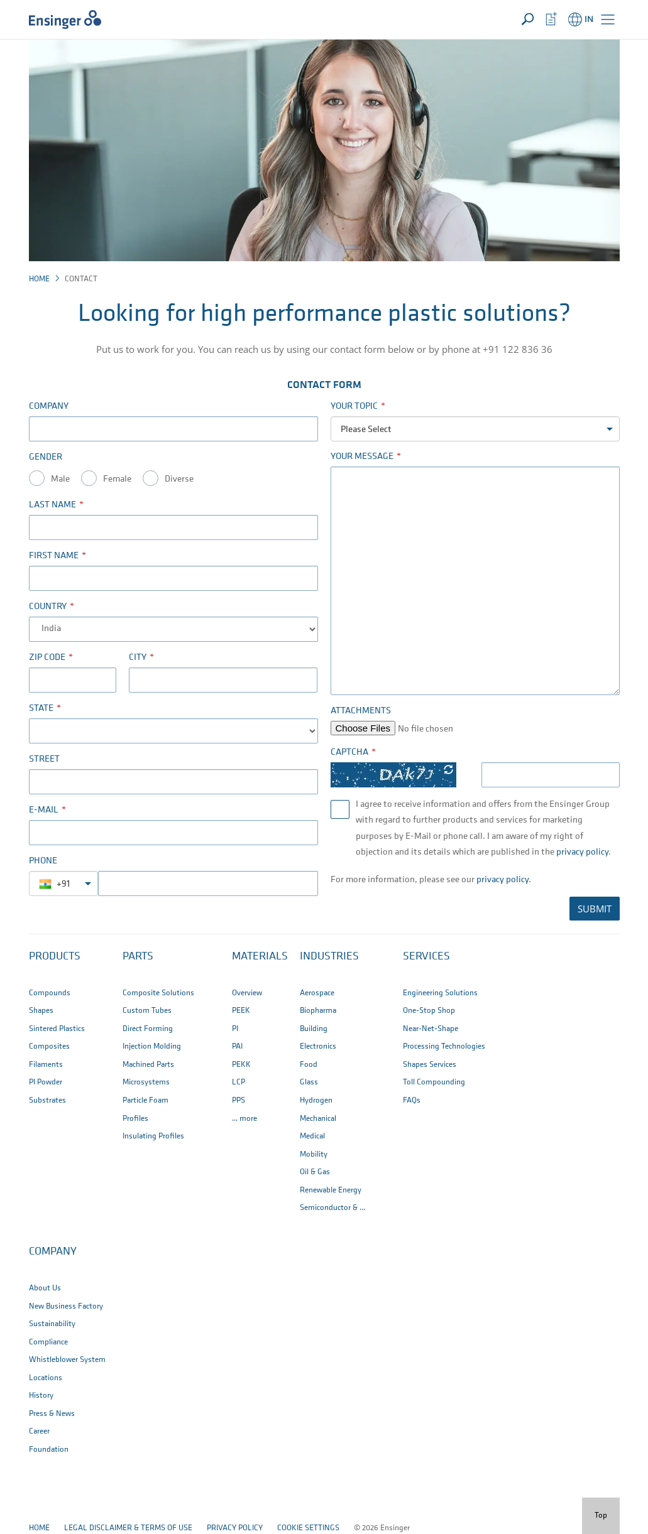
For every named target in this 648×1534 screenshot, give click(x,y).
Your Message (362, 457)
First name (54, 556)
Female (117, 479)
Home (39, 279)
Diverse (179, 479)
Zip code (47, 657)
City (137, 657)
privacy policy (582, 852)
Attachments (361, 711)
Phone (43, 861)
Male (60, 479)
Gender (45, 457)
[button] (607, 19)
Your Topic (354, 406)
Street (44, 759)
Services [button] (426, 957)
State (41, 708)
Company (49, 406)
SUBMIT (595, 908)
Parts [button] (138, 957)
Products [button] (54, 957)
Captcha (349, 752)
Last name (52, 505)
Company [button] (53, 1252)
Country (48, 607)
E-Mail (43, 810)
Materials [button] (260, 957)
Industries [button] (329, 957)
